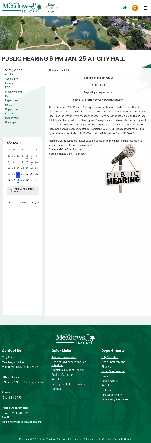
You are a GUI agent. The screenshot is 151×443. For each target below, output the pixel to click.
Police (105, 376)
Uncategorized (13, 122)
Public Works (12, 117)
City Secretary (110, 357)
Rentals (56, 388)
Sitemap (88, 439)
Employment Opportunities (68, 384)
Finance (106, 366)
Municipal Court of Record (67, 370)
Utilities (106, 390)
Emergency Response (114, 399)
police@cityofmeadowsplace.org (22, 421)
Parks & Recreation (113, 371)
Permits (56, 379)
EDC (7, 87)
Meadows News (13, 91)
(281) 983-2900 (21, 413)
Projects (9, 113)
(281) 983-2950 (12, 397)
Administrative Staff (63, 357)
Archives (10, 74)
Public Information (62, 374)
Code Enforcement (113, 362)
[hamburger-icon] (145, 8)
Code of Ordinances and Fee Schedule (68, 363)
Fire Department (111, 394)
